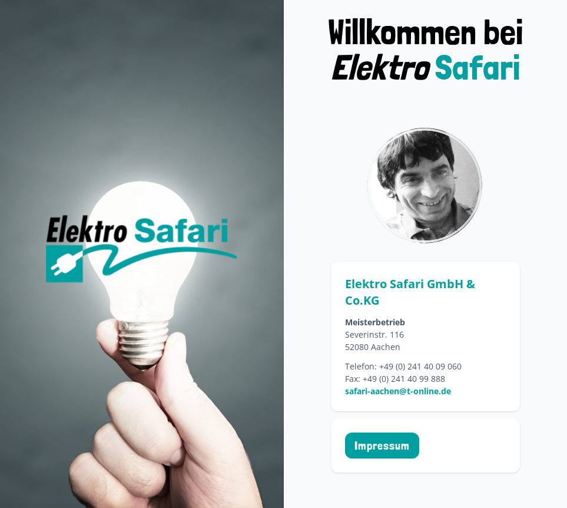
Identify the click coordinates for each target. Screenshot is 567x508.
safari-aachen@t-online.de (398, 391)
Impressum (382, 445)
